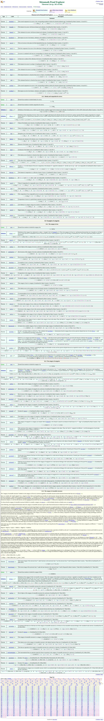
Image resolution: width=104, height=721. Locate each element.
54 (56, 681)
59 (81, 681)
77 (70, 682)
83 (99, 682)
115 (71, 685)
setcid (11, 288)
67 (20, 682)
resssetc (11, 320)
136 (1, 687)
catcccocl (11, 475)
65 (11, 682)
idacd (11, 149)
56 (66, 681)
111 (46, 685)
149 (82, 687)
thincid (68, 339)
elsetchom (11, 262)
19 (88, 678)
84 (2, 683)
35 (65, 679)
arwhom (11, 85)
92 (42, 683)
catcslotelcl (11, 456)
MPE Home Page (15, 6)
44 (7, 681)
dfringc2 (79, 507)
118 (89, 685)
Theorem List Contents (22, 6)
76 (65, 682)
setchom (11, 257)
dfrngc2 (71, 507)
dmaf (11, 74)
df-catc (11, 370)
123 (20, 686)
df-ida (11, 109)
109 (34, 685)
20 (93, 678)
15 (68, 678)
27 (25, 679)
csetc (11, 227)
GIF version (101, 4)
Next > (102, 1)
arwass (11, 215)
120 (1, 686)
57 (71, 681)
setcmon (11, 293)
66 (15, 682)
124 (26, 686)
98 (71, 683)
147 (69, 687)
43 (2, 681)
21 (98, 678)
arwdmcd (11, 91)
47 (22, 681)
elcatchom (27, 370)
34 (60, 679)
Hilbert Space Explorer (56, 10)
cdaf (11, 80)
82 (94, 682)
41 (94, 679)
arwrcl (11, 48)
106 (16, 685)
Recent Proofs (29, 6)
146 (63, 687)
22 (1, 679)
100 (82, 683)
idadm (11, 144)
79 (79, 682)
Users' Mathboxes (70, 10)
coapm (11, 199)
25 (15, 679)
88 (22, 683)
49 (32, 681)
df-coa (11, 116)
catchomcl (11, 468)
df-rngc (66, 521)
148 (76, 687)
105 (9, 685)
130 (63, 686)
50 (37, 681)
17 (78, 678)
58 (76, 681)
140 (26, 687)
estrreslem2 (11, 663)
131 (69, 686)
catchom (21, 370)
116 (77, 685)
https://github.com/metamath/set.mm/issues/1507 (82, 504)
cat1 (19, 332)
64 (6, 682)
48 (27, 681)
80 (84, 682)
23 (6, 679)
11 (48, 678)
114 (65, 685)
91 (37, 683)
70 (35, 682)
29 (35, 679)
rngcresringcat (18, 508)
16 (73, 678)
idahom (11, 139)
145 (57, 687)
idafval (11, 123)
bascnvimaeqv (51, 498)
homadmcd (11, 37)
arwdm (11, 64)
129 (57, 686)
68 (25, 682)
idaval (11, 128)
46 (17, 681)
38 (79, 679)
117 (83, 685)
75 (60, 682)
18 (83, 678)
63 (1, 682)
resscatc (11, 428)
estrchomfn (11, 647)
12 (53, 678)
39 (84, 679)
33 (55, 679)
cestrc (11, 572)
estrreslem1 (11, 657)
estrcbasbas (11, 626)
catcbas (11, 383)
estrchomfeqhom (11, 652)
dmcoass (11, 172)
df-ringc (74, 521)
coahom (11, 194)
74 (55, 682)
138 (14, 687)
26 (20, 679)
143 (45, 687)
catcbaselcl (11, 462)
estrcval (11, 586)
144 (51, 687)
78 (74, 682)
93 (47, 683)
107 (22, 685)
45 (12, 681)
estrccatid (11, 632)
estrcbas (29, 497)
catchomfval (11, 389)
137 (7, 687)
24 (11, 679)
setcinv (11, 309)
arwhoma (11, 53)
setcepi (11, 298)
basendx (85, 535)
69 (30, 682)
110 (40, 685)
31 (45, 679)
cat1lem (97, 339)
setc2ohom (50, 331)
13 (58, 678)
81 (89, 682)
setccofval (11, 267)
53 (52, 681)
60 (86, 681)
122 (14, 686)
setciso (11, 314)
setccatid (11, 278)
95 (56, 683)
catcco (11, 404)
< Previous (98, 1)
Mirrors (2, 6)
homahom (11, 21)
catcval (11, 377)
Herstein (92, 537)
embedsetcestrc (48, 531)
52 (47, 681)
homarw (11, 58)
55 (61, 681)
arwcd (11, 69)
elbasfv (24, 442)
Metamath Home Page (7, 6)
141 (32, 687)
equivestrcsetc (71, 520)
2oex (45, 337)
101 (87, 683)
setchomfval (11, 252)
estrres (26, 657)
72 (45, 682)
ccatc (11, 364)
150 (88, 687)
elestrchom (11, 609)
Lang (88, 347)
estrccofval (86, 499)
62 (96, 681)
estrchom (11, 603)
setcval (11, 240)
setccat (25, 278)
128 (51, 686)
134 (88, 686)
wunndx (19, 535)
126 (38, 686)
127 (45, 686)
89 (27, 683)
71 (40, 682)
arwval (11, 43)
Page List (38, 6)
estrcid (70, 502)
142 (38, 687)
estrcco (95, 499)
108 (28, 685)
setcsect (11, 304)
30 (40, 679)
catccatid (11, 411)
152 (1, 688)
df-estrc (79, 493)
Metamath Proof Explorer (40, 10)
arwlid (11, 204)
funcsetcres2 (11, 326)
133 (82, 686)
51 (42, 681)
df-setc (11, 233)
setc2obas (11, 331)
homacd (11, 32)
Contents (9, 678)
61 (91, 681)
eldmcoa (11, 166)
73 (50, 682)
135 (94, 686)
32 (50, 679)
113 (59, 685)
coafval (11, 160)
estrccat (43, 502)
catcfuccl (11, 486)
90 (32, 683)
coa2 (11, 188)
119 (95, 685)
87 (17, 683)
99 (76, 683)
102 (94, 683)
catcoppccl (83, 449)
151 (94, 687)
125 (32, 686)
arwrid (11, 210)
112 (53, 685)
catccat (25, 411)
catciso (25, 434)
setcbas (11, 246)
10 (44, 678)
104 (3, 685)
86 (12, 683)
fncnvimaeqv (11, 561)
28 (30, 679)
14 (63, 678)
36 (70, 679)
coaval (11, 183)
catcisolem (11, 434)
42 (99, 679)
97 (66, 683)
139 (20, 687)
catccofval (11, 399)
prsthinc (90, 341)
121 (7, 686)
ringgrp (43, 550)
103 (100, 683)
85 (7, 683)
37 (74, 679)
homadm (11, 27)
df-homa (51, 356)
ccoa (11, 104)
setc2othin (50, 341)
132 (76, 686)
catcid (11, 416)
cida (11, 99)
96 (61, 683)
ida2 (11, 133)
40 (89, 679)
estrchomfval (47, 499)
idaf (11, 155)
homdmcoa (11, 177)
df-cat (93, 331)
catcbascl (11, 449)
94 (52, 683)
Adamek (55, 232)
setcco (11, 273)
